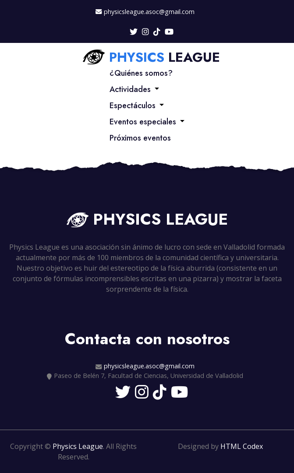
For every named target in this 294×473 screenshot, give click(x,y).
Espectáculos (133, 105)
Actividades (130, 89)
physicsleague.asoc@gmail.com (149, 11)
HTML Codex (241, 446)
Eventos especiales (143, 121)
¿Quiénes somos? (141, 73)
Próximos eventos (140, 138)
